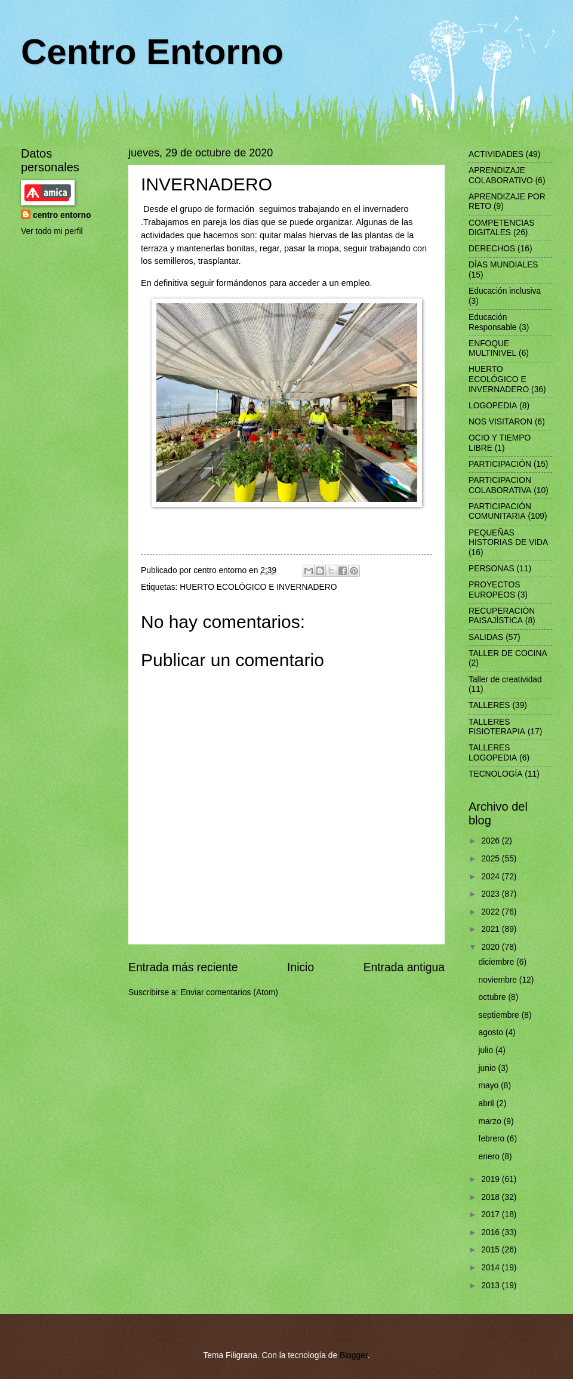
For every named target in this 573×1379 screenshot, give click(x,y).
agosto (492, 1032)
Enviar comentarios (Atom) (229, 992)
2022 (491, 911)
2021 (491, 929)
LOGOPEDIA (493, 405)
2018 (491, 1197)
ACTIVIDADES (496, 154)
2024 (491, 876)
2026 (491, 840)
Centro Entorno (152, 52)
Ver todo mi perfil (52, 231)
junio (488, 1068)
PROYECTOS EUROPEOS (494, 589)
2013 (491, 1285)
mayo (490, 1085)
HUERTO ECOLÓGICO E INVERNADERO (258, 587)
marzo (491, 1121)
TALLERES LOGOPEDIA (493, 752)
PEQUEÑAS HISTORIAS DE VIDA (508, 537)
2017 (491, 1214)
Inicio (300, 967)
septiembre (500, 1015)
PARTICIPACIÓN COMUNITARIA (500, 511)
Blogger (354, 1355)
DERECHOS (492, 248)
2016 (491, 1232)
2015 (491, 1249)
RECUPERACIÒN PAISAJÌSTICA (502, 616)
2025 (491, 858)
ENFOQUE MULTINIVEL (492, 348)
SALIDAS (486, 637)
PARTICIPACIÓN (500, 464)
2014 (491, 1267)
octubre (494, 997)
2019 (491, 1179)
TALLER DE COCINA (508, 653)
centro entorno (62, 215)
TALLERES (489, 705)
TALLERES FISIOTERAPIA (497, 727)
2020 (491, 947)
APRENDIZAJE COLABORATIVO (501, 175)
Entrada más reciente (183, 967)
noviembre (499, 979)
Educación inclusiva (505, 291)
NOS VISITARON (500, 421)
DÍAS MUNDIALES (503, 264)
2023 (491, 893)
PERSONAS (492, 568)
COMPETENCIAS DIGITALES (501, 228)
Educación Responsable (493, 322)
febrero (493, 1138)
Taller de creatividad (505, 679)
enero (490, 1156)
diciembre (498, 962)
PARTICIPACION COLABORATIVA (500, 485)
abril (488, 1103)
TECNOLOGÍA (495, 773)
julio (487, 1050)
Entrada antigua (404, 967)
